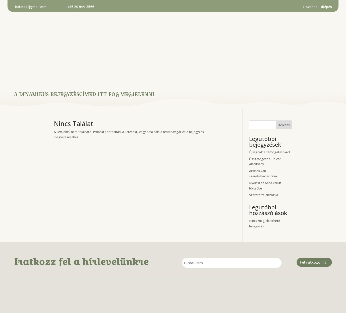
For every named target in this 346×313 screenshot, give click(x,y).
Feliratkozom (311, 213)
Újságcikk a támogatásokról (269, 102)
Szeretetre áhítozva (263, 145)
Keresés (284, 75)
